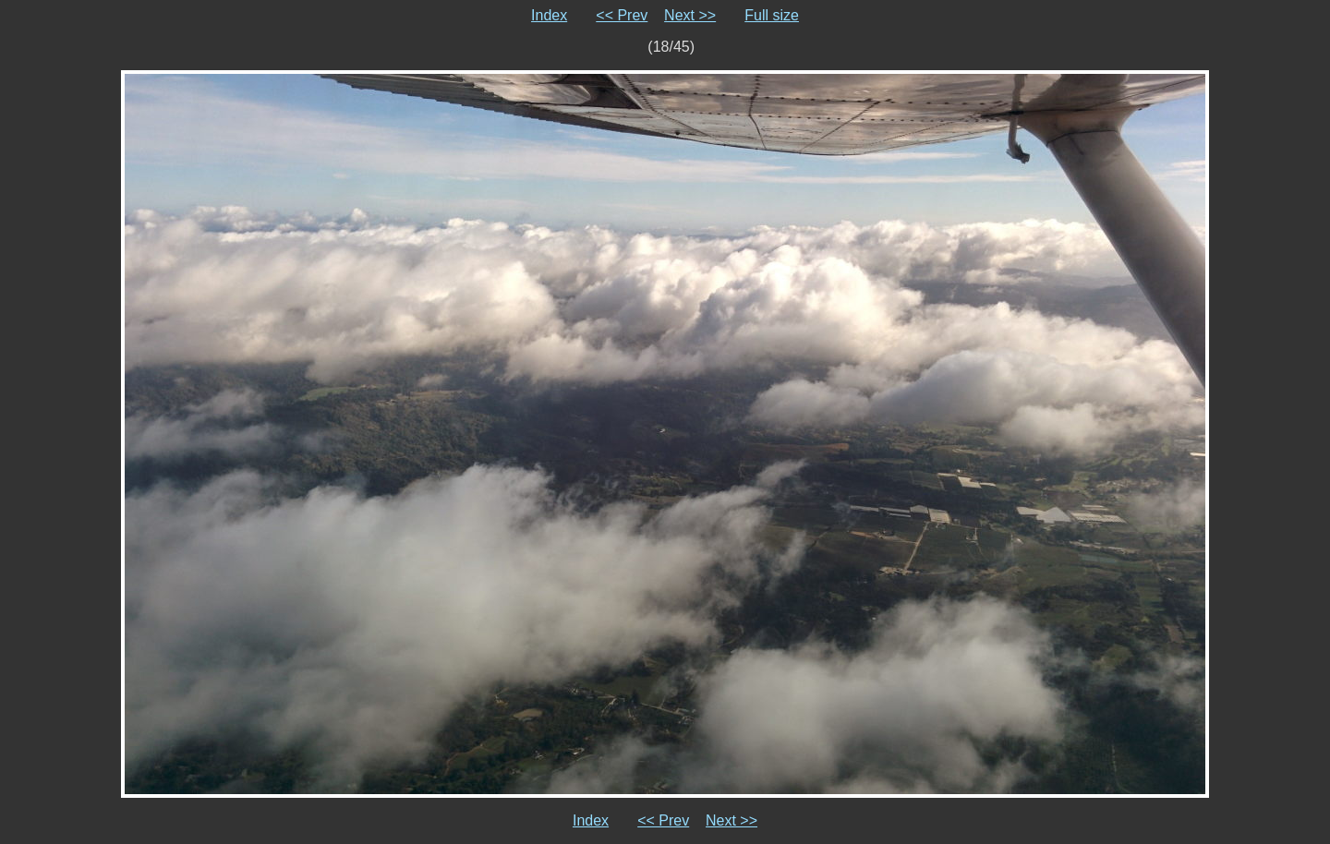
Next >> (690, 15)
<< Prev (621, 15)
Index (549, 15)
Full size (771, 15)
